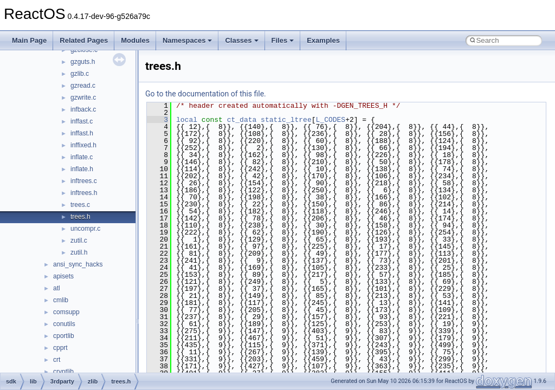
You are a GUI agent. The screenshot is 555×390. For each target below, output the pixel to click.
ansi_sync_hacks (77, 264)
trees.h (80, 216)
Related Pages (84, 40)
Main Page (29, 40)
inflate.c (81, 157)
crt (56, 359)
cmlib (60, 300)
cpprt (60, 348)
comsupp (66, 312)
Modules (135, 40)
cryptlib (63, 371)
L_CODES (331, 120)
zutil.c (78, 240)
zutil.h (78, 252)
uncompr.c (85, 228)
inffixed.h (83, 145)
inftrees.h (83, 193)
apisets (63, 276)
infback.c (83, 109)
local (186, 120)
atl (56, 288)
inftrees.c (83, 181)
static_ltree (286, 120)
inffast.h (81, 133)
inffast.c (81, 121)
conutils (64, 324)
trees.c (80, 205)
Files (283, 40)
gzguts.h (82, 62)
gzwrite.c (83, 97)
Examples (323, 40)
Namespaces (187, 40)
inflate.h (81, 169)
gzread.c (82, 85)
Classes (241, 40)
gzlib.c (79, 73)
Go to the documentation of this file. (205, 93)
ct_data (242, 120)
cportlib (63, 336)
